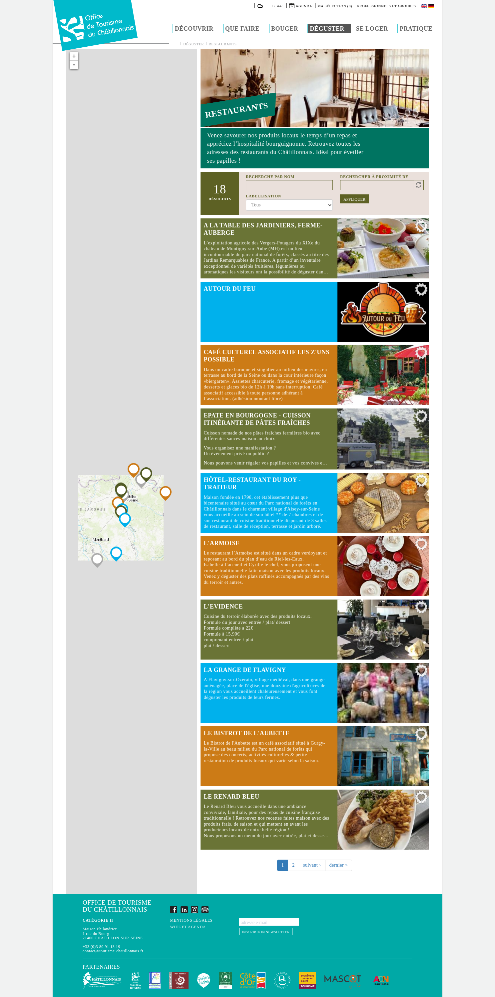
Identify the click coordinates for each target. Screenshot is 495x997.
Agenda (304, 6)
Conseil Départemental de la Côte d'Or (252, 980)
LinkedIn (184, 909)
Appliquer (354, 199)
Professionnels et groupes (386, 6)
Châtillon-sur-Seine (135, 980)
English (424, 6)
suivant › (312, 865)
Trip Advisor (205, 909)
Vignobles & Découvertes (225, 980)
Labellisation (263, 196)
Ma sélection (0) (334, 6)
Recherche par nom (270, 176)
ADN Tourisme (380, 980)
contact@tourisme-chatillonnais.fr (113, 951)
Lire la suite (315, 248)
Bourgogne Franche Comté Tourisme (307, 980)
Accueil (176, 44)
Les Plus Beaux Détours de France (155, 980)
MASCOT (342, 980)
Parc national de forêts (179, 980)
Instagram (194, 909)
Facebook (173, 909)
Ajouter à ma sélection (421, 227)
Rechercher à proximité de (374, 176)
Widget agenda (188, 927)
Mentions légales (191, 920)
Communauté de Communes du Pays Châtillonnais (102, 980)
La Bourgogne (282, 980)
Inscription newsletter (265, 932)
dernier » (338, 865)
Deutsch (431, 6)
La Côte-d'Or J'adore (204, 980)
